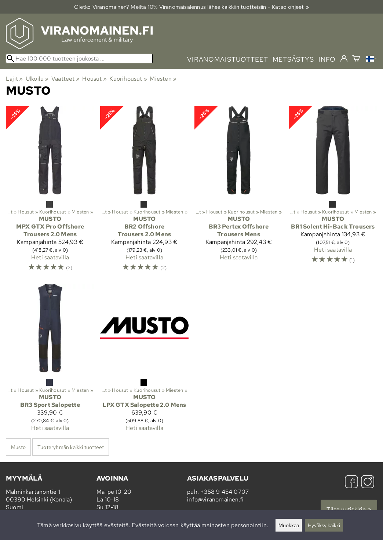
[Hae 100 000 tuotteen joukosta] (79, 58)
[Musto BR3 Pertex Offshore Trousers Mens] (238, 192)
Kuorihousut (128, 79)
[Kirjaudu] (344, 58)
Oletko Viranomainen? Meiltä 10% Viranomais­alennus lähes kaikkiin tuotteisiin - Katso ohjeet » (191, 6)
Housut (94, 79)
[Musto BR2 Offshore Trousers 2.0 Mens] (144, 192)
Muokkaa (288, 525)
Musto (18, 447)
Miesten (163, 79)
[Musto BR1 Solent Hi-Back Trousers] (333, 192)
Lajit (14, 79)
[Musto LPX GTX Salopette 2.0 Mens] (144, 360)
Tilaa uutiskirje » (349, 509)
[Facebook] (351, 482)
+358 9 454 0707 (224, 492)
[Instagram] (367, 482)
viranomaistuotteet (227, 59)
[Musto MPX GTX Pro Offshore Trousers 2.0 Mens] (50, 192)
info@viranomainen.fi (215, 499)
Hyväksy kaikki (324, 525)
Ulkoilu (37, 79)
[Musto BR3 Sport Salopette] (50, 360)
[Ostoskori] (356, 59)
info (327, 59)
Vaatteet (65, 79)
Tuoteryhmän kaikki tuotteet (70, 447)
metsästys (293, 59)
